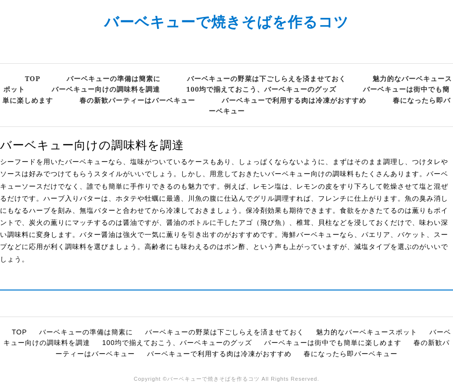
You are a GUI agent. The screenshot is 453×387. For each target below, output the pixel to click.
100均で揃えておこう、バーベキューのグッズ (262, 89)
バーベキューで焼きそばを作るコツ (226, 21)
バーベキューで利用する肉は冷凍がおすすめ (294, 100)
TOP (32, 78)
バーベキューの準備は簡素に (113, 78)
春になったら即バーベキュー (351, 354)
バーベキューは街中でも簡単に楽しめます (332, 342)
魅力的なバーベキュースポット (366, 332)
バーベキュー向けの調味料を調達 (106, 89)
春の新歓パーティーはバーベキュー (137, 100)
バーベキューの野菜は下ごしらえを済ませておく (266, 78)
